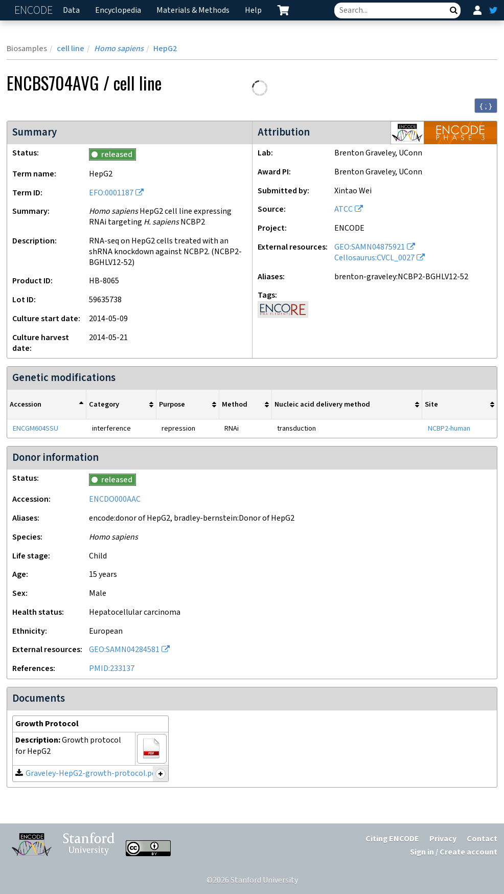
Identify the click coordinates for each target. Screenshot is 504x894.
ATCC (343, 209)
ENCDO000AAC (115, 499)
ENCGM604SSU (35, 428)
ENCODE (34, 10)
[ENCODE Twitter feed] (493, 10)
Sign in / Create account (453, 852)
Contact (482, 839)
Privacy (442, 839)
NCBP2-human (449, 428)
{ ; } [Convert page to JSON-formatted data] (486, 105)
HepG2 (165, 48)
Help (253, 10)
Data (71, 10)
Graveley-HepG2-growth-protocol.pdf (92, 773)
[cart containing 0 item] (283, 10)
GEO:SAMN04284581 (124, 649)
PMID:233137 (111, 668)
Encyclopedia (118, 10)
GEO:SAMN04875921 (369, 247)
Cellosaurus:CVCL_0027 (374, 258)
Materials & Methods (193, 10)
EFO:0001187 (111, 193)
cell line (70, 48)
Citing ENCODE (392, 839)
